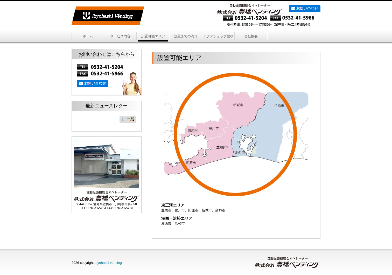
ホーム (88, 36)
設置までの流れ (186, 36)
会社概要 (251, 36)
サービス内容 (120, 36)
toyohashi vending (108, 263)
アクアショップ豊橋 (218, 36)
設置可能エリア (153, 36)
